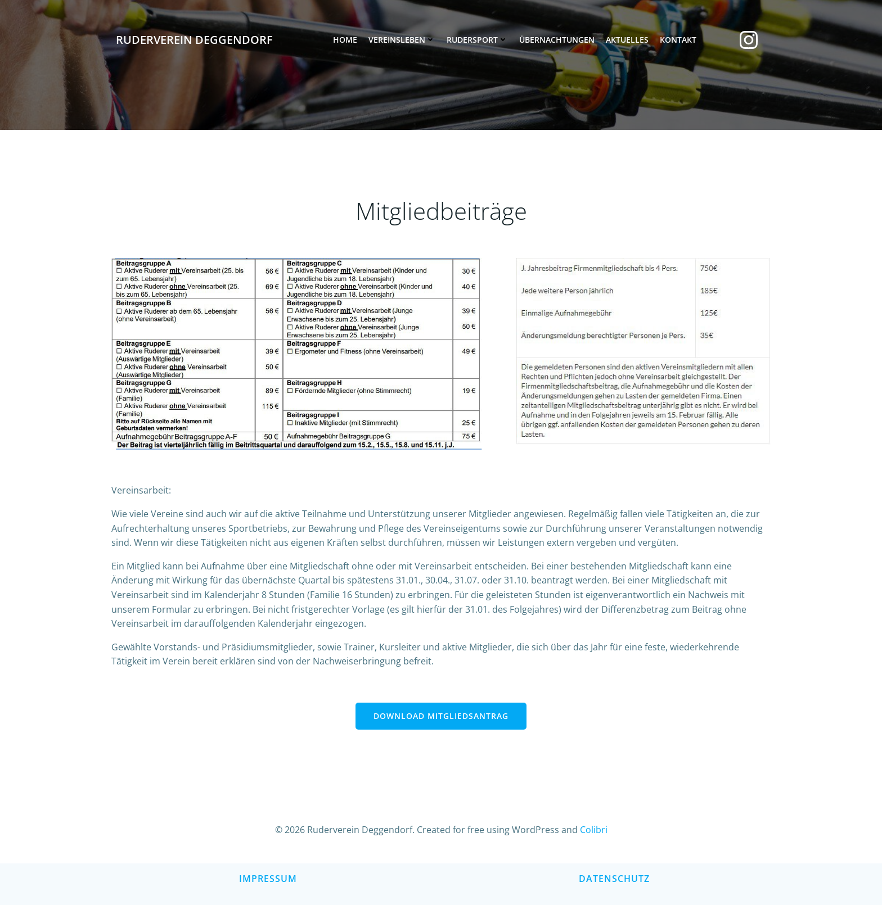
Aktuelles (627, 39)
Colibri (594, 829)
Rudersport (477, 39)
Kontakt (678, 39)
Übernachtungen (557, 39)
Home (345, 39)
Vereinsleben (401, 39)
